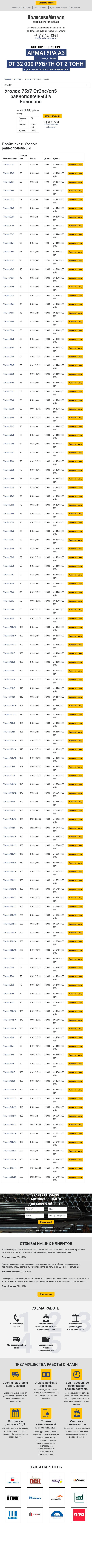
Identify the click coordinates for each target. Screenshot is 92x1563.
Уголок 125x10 (9, 705)
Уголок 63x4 (8, 383)
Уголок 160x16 (9, 863)
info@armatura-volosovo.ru (46, 38)
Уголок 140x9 (9, 802)
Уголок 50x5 (8, 339)
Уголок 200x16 (9, 932)
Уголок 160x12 (9, 845)
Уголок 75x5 (8, 479)
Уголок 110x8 (9, 697)
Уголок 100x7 (9, 653)
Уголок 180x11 (9, 880)
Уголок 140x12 (9, 793)
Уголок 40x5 (8, 287)
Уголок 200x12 (9, 915)
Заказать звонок (46, 3)
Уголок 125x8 (9, 723)
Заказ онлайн (40, 8)
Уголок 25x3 (8, 164)
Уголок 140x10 (9, 784)
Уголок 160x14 (9, 854)
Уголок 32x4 (8, 217)
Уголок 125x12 (9, 714)
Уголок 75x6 (8, 487)
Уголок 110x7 (9, 688)
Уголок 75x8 (8, 505)
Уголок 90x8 (8, 583)
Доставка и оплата (58, 8)
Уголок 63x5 (8, 391)
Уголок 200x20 (9, 941)
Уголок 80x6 (8, 531)
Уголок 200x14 (9, 924)
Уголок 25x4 (8, 182)
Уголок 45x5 (8, 321)
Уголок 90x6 (8, 566)
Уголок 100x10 (9, 627)
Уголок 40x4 (8, 278)
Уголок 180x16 (9, 1142)
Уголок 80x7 (8, 540)
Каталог (27, 8)
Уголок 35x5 (8, 260)
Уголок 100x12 (9, 644)
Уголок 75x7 (8, 496)
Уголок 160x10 (9, 836)
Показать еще (46, 1294)
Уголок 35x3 (8, 234)
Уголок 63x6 (8, 400)
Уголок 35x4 (8, 243)
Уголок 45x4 (8, 304)
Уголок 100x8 (9, 662)
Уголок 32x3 (8, 199)
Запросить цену (52, 116)
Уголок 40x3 (8, 269)
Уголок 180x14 (9, 1133)
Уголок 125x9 (9, 732)
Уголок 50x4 (8, 330)
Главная (16, 8)
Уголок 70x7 (8, 452)
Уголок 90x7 (8, 575)
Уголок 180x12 (9, 889)
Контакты (75, 8)
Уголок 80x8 (8, 548)
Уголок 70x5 (8, 426)
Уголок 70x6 (8, 444)
